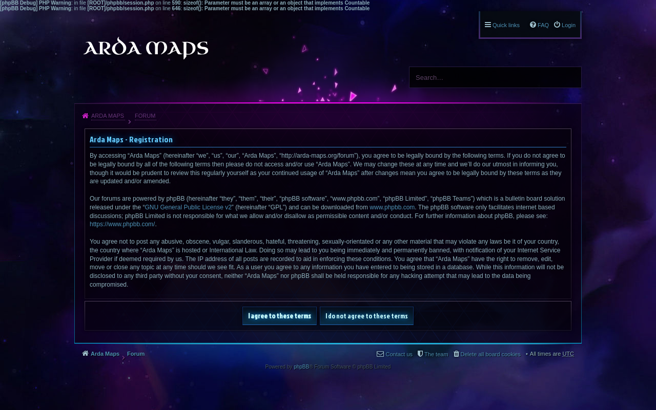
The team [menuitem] (436, 354)
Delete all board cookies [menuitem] (491, 354)
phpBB (301, 367)
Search (570, 77)
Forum (145, 116)
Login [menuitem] (569, 25)
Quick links (506, 25)
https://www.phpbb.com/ (122, 224)
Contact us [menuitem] (399, 354)
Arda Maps (107, 116)
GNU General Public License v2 (188, 207)
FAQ (543, 25)
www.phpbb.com (392, 207)
